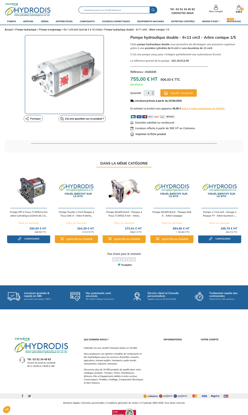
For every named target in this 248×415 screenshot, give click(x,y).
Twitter (29, 390)
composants (87, 21)
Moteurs (28, 21)
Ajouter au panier (178, 93)
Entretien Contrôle (183, 21)
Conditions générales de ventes (122, 396)
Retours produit (209, 343)
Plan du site (169, 371)
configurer (28, 238)
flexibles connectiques (116, 21)
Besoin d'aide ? (210, 21)
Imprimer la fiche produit (148, 134)
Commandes (207, 347)
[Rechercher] (114, 10)
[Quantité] (148, 93)
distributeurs (64, 21)
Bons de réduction (210, 362)
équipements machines (150, 21)
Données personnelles (93, 396)
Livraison (168, 338)
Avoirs (204, 352)
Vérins (44, 21)
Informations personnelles (214, 338)
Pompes (11, 21)
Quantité (135, 93)
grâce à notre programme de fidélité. (203, 108)
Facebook (22, 390)
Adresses (205, 357)
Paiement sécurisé (173, 343)
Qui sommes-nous (173, 352)
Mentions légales (71, 396)
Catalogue (169, 347)
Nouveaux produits (173, 366)
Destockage (234, 21)
